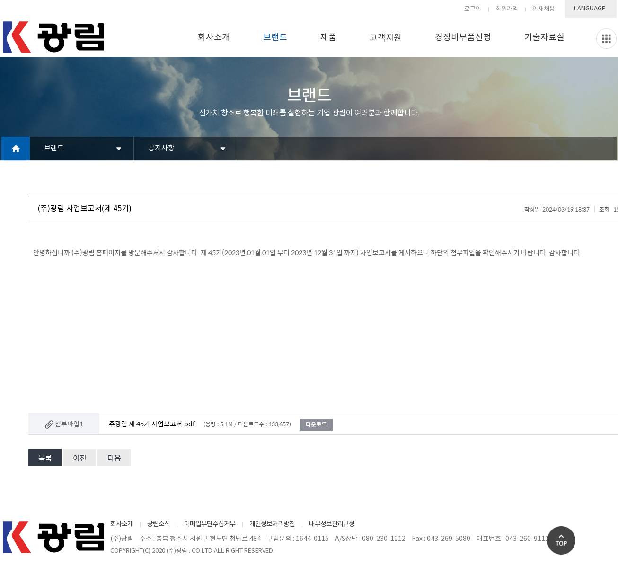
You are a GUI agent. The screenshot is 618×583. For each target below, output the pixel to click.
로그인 (472, 9)
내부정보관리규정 (331, 524)
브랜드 (275, 38)
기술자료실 (544, 38)
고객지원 (386, 38)
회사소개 (214, 38)
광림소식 (158, 524)
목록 (45, 458)
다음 (114, 458)
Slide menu (606, 38)
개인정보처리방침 (272, 524)
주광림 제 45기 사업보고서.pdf (152, 423)
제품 (328, 38)
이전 (79, 458)
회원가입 (506, 9)
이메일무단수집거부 (209, 524)
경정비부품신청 (463, 38)
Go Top (561, 540)
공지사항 (161, 148)
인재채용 (543, 9)
